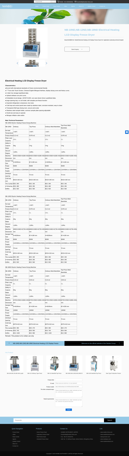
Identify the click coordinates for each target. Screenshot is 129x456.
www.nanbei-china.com (106, 432)
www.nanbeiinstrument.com (107, 434)
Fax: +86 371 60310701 (67, 436)
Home (36, 6)
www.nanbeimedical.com (106, 441)
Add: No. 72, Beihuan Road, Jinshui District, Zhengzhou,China (77, 439)
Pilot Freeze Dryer (41, 436)
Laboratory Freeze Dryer (43, 434)
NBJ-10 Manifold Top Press (54, 373)
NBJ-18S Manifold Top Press (93, 373)
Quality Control (91, 6)
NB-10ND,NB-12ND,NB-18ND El (74, 373)
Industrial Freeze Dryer (42, 439)
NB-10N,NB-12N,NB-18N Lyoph (15, 373)
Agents (73, 6)
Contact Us (102, 6)
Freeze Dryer (46, 6)
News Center (56, 6)
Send (68, 409)
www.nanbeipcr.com (105, 439)
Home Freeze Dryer (42, 432)
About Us (81, 6)
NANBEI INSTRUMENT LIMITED (69, 432)
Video (65, 6)
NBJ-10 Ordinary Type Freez (34, 373)
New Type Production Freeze (113, 373)
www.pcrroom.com (105, 436)
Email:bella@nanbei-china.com (85, 2)
